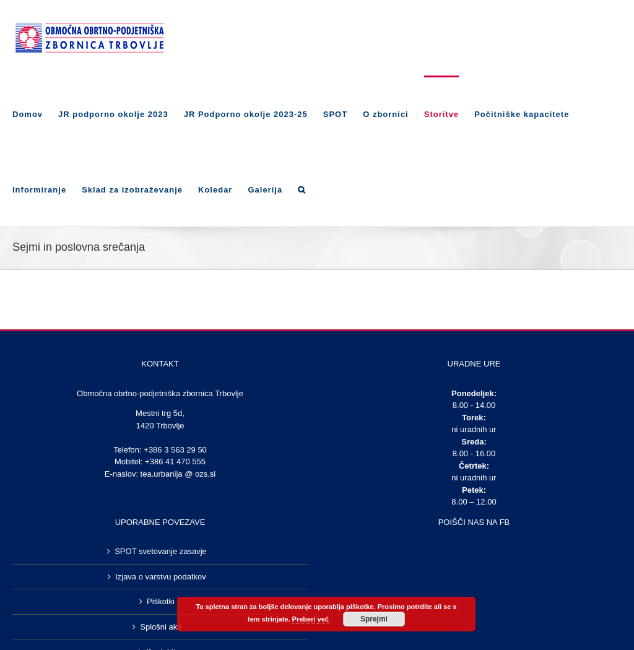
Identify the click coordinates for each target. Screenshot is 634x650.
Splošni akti (160, 626)
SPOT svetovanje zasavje (161, 551)
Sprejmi (374, 619)
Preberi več (310, 619)
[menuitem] (35, 113)
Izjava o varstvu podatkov (160, 576)
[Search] (302, 189)
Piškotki (161, 601)
